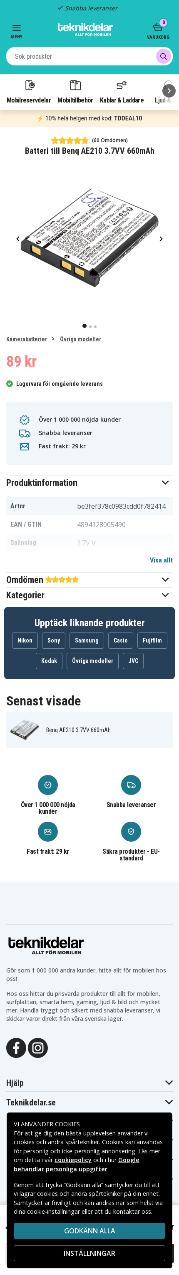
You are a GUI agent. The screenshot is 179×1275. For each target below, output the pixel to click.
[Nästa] (169, 91)
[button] (89, 482)
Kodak (49, 661)
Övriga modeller (80, 339)
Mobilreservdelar (29, 91)
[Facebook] (16, 1047)
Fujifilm (152, 640)
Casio (121, 640)
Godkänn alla (89, 1230)
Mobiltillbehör (75, 91)
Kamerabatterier (26, 339)
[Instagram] (38, 1047)
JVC (133, 661)
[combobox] (89, 56)
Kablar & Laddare (122, 91)
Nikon (24, 640)
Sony (53, 640)
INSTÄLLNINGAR (89, 1253)
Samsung (87, 640)
